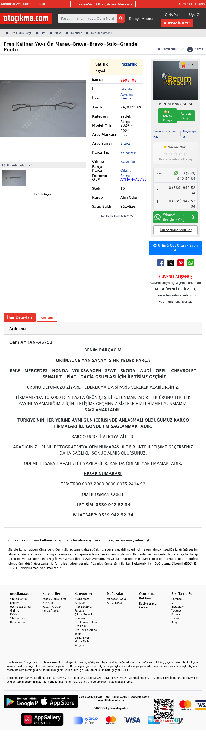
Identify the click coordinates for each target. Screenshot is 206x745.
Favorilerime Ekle (170, 49)
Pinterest (177, 614)
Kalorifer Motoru (99, 33)
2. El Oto (47, 602)
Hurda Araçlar (51, 610)
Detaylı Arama (141, 18)
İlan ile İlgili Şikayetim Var (117, 215)
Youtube (176, 610)
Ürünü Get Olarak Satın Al (175, 248)
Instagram (177, 606)
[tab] (103, 328)
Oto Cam (80, 625)
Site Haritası (17, 618)
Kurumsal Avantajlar (16, 4)
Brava (55, 33)
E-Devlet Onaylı (167, 116)
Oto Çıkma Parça (19, 33)
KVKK (13, 614)
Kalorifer (74, 33)
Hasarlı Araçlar (51, 606)
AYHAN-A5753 (133, 179)
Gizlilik (14, 610)
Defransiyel (82, 637)
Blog (42, 4)
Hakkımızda (17, 622)
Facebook (177, 598)
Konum (46, 317)
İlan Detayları (19, 317)
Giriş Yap (173, 14)
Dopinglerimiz (148, 603)
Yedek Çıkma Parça (54, 598)
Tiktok (175, 618)
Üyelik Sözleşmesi (21, 606)
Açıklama (17, 328)
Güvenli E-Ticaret (192, 4)
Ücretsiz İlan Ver (177, 23)
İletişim (143, 607)
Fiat (40, 33)
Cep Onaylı (186, 116)
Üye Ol (195, 14)
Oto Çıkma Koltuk (86, 622)
